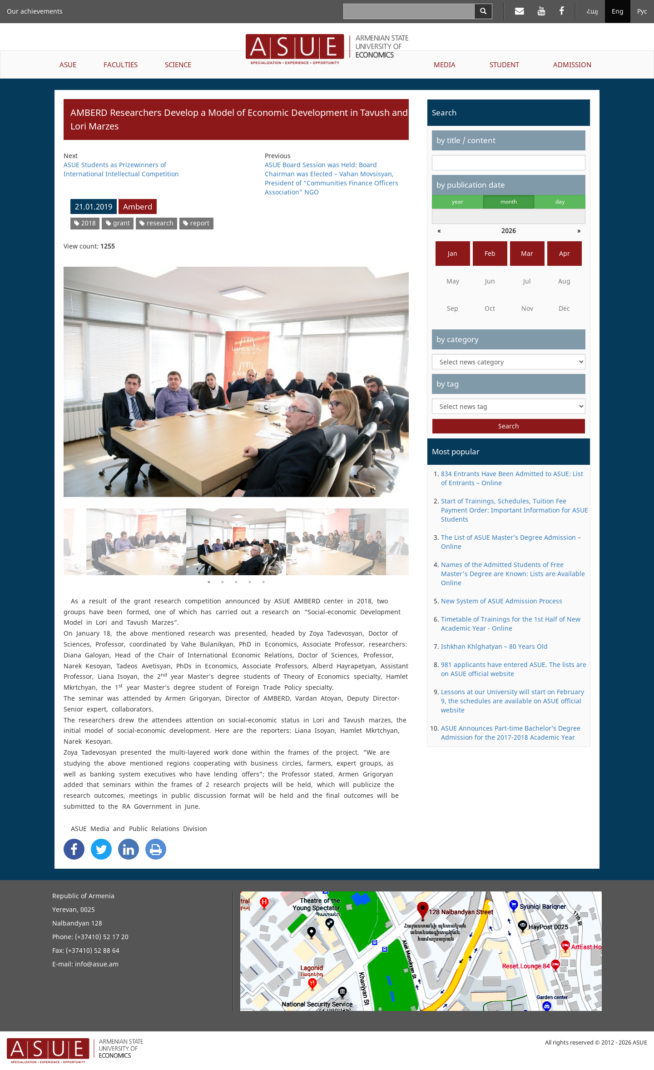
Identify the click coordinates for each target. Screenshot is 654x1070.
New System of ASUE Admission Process (501, 601)
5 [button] (263, 582)
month (508, 201)
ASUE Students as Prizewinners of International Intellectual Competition (121, 169)
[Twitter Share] (101, 849)
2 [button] (222, 582)
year (457, 201)
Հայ (592, 11)
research (156, 223)
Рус (642, 11)
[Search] (483, 11)
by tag (447, 383)
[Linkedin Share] (128, 849)
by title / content (465, 140)
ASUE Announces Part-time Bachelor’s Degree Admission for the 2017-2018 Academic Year (510, 733)
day (560, 201)
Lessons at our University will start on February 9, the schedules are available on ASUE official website (512, 700)
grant (118, 223)
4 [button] (249, 582)
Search (508, 426)
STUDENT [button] (504, 64)
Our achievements (35, 11)
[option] (236, 376)
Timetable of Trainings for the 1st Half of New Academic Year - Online (510, 623)
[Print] (155, 849)
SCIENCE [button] (178, 64)
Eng (618, 11)
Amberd (137, 206)
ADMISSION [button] (572, 64)
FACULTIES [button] (121, 64)
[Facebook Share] (74, 849)
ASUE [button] (67, 64)
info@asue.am (97, 964)
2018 (85, 223)
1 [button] (208, 582)
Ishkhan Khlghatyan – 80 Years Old (494, 646)
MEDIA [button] (445, 64)
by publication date (470, 184)
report (196, 223)
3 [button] (236, 582)
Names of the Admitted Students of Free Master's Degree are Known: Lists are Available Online (513, 573)
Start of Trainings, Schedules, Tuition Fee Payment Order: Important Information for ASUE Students (514, 510)
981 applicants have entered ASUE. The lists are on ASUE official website (513, 669)
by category (457, 339)
